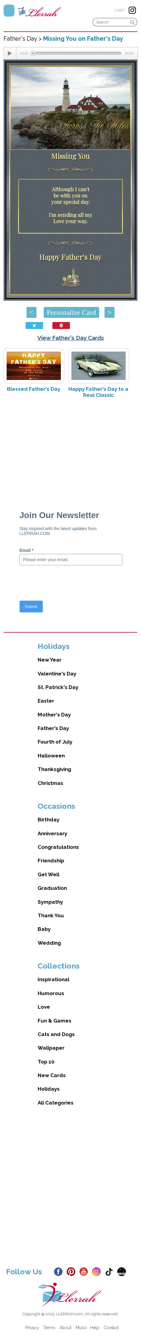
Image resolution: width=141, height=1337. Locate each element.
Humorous (51, 993)
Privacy (32, 1327)
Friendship (51, 861)
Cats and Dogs (56, 1034)
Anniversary (52, 833)
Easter (46, 701)
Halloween (51, 756)
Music (81, 1327)
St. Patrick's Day (58, 687)
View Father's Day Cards (70, 337)
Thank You (51, 915)
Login (120, 10)
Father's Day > (23, 38)
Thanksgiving (54, 769)
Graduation (52, 888)
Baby (44, 929)
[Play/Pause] (10, 53)
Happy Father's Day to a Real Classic (98, 392)
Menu (9, 11)
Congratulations (58, 847)
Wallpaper (51, 1048)
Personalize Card (71, 312)
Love (44, 1007)
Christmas (50, 783)
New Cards (52, 1075)
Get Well (48, 874)
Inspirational (53, 979)
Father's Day (53, 728)
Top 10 (46, 1062)
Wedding (49, 943)
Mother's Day (54, 715)
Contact (111, 1327)
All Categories (56, 1103)
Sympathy (50, 902)
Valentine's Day (57, 674)
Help (94, 1327)
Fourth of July (55, 742)
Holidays (49, 1089)
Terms (49, 1327)
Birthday (48, 820)
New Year (49, 660)
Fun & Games (54, 1021)
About (65, 1327)
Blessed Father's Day (33, 389)
